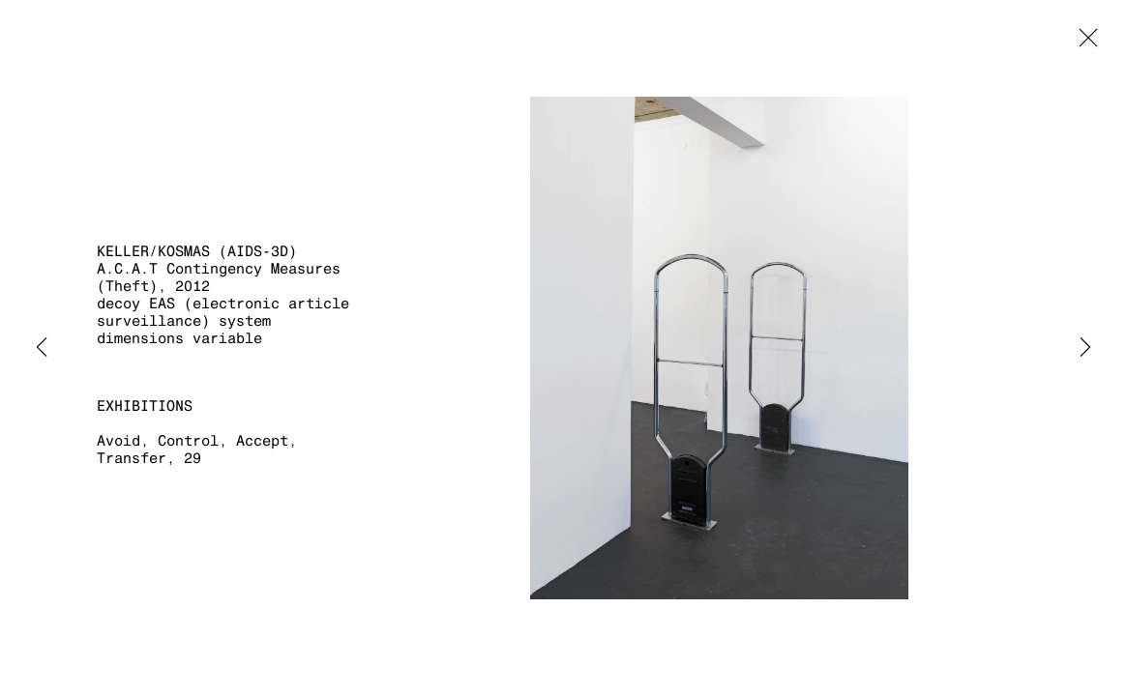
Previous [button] (41, 348)
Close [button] (1083, 43)
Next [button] (1085, 348)
